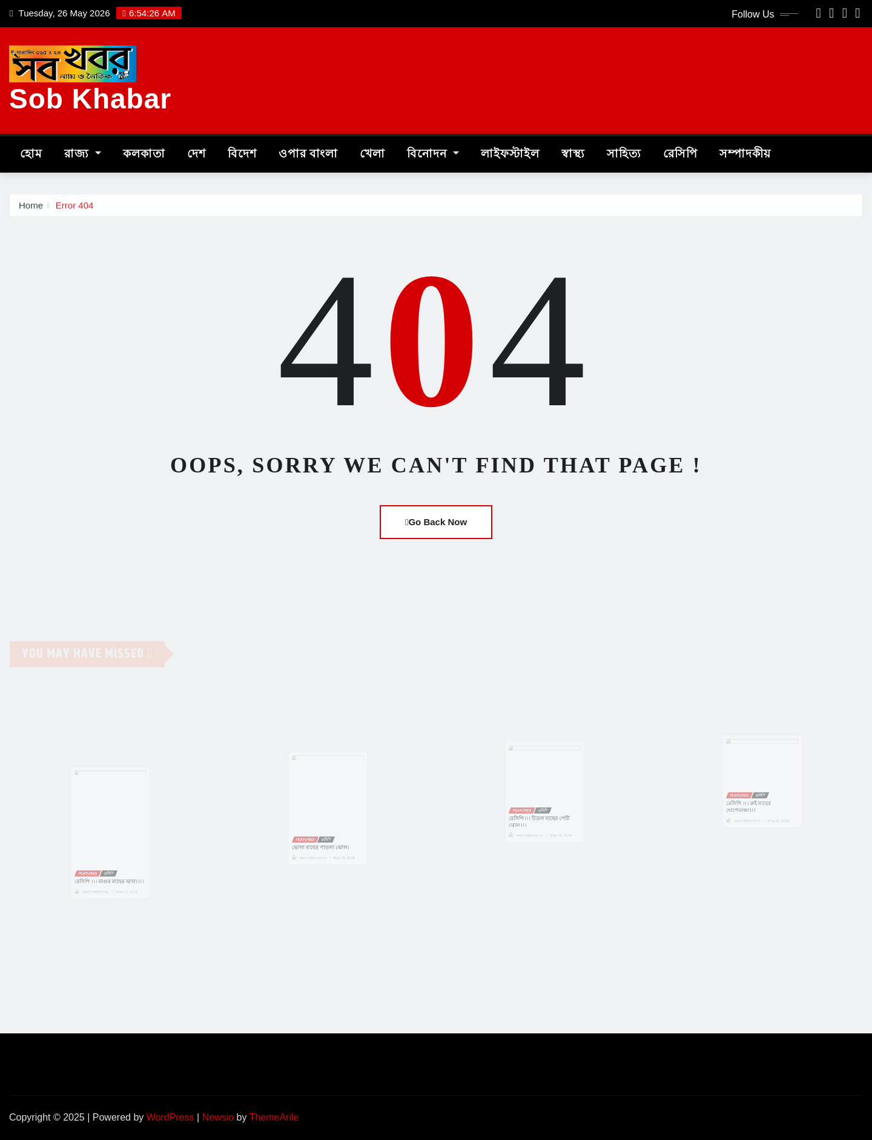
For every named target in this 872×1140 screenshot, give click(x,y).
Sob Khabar (90, 98)
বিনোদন (433, 154)
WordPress (170, 1117)
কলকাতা (144, 154)
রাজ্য (82, 154)
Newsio (218, 1117)
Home (31, 207)
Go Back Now (436, 522)
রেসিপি (680, 154)
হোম (31, 154)
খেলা (372, 154)
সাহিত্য (624, 154)
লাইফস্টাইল (510, 154)
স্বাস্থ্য (573, 154)
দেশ (196, 154)
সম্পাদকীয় (745, 154)
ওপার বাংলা (308, 154)
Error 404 (75, 207)
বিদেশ (242, 154)
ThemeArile (274, 1117)
